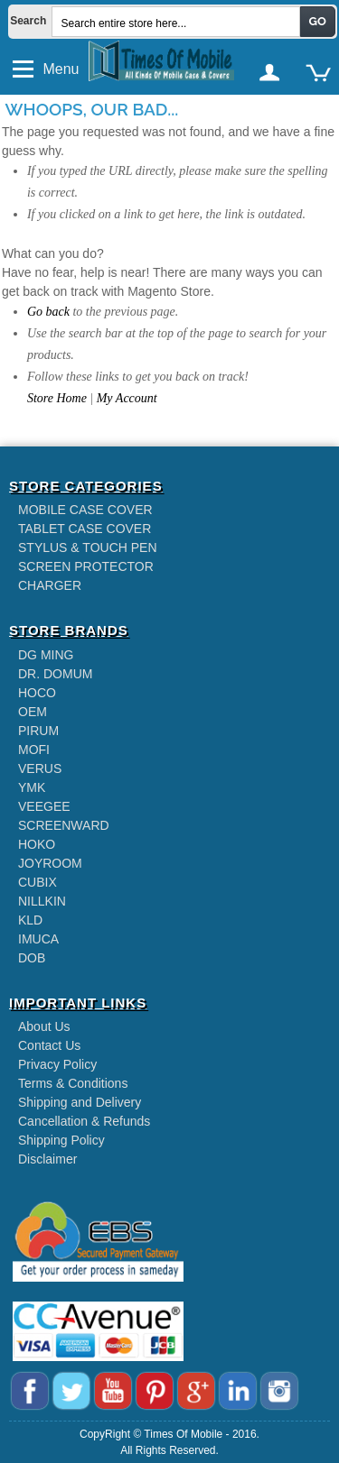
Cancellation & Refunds (84, 1121)
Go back (48, 311)
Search (23, 20)
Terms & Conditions (72, 1083)
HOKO (36, 844)
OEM (32, 711)
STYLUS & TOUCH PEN (87, 547)
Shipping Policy (61, 1140)
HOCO (37, 692)
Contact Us (49, 1045)
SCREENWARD (63, 825)
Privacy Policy (57, 1064)
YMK (31, 787)
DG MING (45, 655)
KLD (30, 920)
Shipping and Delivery (79, 1102)
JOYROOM (50, 863)
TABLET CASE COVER (84, 528)
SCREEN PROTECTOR (86, 566)
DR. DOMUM (55, 674)
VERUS (39, 768)
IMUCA (38, 939)
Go (317, 21)
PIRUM (38, 730)
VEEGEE (44, 806)
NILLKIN (42, 901)
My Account (127, 398)
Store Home (57, 398)
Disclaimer (47, 1159)
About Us (44, 1026)
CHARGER (49, 585)
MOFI (34, 749)
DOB (31, 958)
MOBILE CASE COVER (85, 509)
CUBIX (37, 882)
